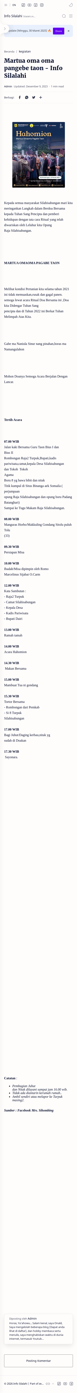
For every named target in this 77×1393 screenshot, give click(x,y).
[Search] (64, 16)
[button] (23, 5)
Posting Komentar (38, 1361)
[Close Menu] (68, 31)
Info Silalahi (13, 16)
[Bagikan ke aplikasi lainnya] (40, 97)
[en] (14, 5)
